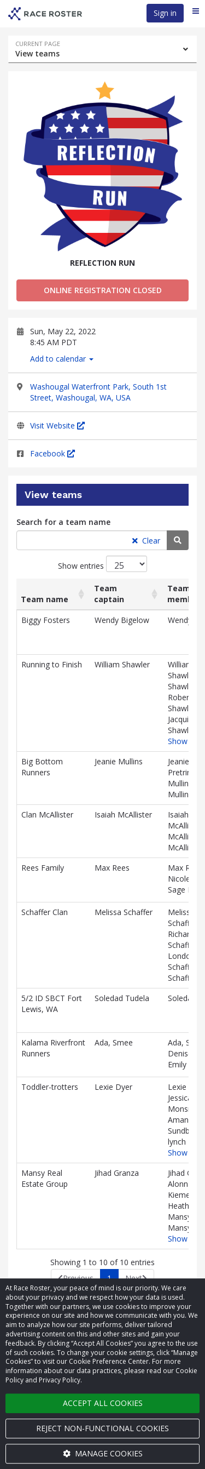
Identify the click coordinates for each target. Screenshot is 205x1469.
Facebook (52, 453)
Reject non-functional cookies (102, 1428)
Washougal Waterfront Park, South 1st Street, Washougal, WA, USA (98, 392)
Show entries (102, 564)
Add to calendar (61, 358)
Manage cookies (103, 1453)
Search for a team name (63, 522)
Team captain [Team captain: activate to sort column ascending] (109, 593)
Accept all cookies (103, 1403)
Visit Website (57, 425)
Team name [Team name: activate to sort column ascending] (44, 599)
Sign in (165, 13)
